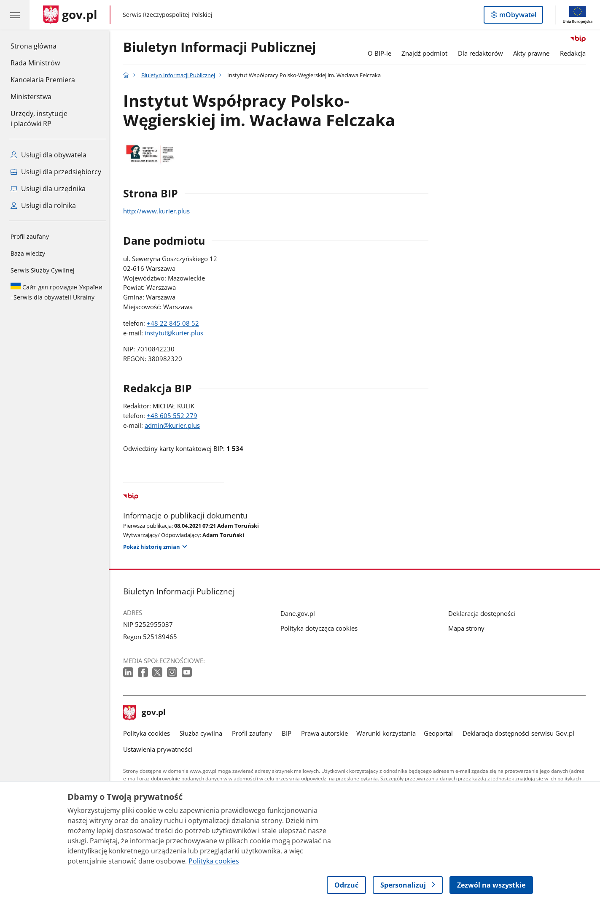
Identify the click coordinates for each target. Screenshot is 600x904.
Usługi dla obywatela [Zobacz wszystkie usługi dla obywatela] (48, 154)
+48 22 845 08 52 (175, 323)
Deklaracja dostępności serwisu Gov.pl (520, 733)
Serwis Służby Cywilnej (43, 270)
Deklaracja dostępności (483, 613)
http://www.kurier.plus (158, 211)
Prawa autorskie (327, 733)
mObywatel (517, 16)
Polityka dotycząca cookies (321, 628)
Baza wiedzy (28, 253)
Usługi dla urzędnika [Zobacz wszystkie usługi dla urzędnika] (48, 188)
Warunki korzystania (388, 733)
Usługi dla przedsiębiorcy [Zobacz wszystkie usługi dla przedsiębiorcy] (56, 171)
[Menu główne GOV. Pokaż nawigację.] (15, 15)
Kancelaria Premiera (43, 79)
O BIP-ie (381, 53)
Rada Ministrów (35, 62)
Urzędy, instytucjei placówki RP (39, 118)
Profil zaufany (30, 236)
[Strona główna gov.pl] (70, 14)
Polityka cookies (148, 733)
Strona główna (43, 45)
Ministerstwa (31, 96)
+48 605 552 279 (174, 415)
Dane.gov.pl (300, 613)
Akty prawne (534, 53)
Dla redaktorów (482, 53)
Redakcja (575, 53)
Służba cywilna (203, 733)
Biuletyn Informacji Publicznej (221, 47)
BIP (288, 733)
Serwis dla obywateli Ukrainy (56, 292)
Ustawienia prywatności (159, 749)
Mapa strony (468, 628)
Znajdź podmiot (427, 53)
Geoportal (440, 733)
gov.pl (146, 713)
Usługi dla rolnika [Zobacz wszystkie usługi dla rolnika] (43, 205)
